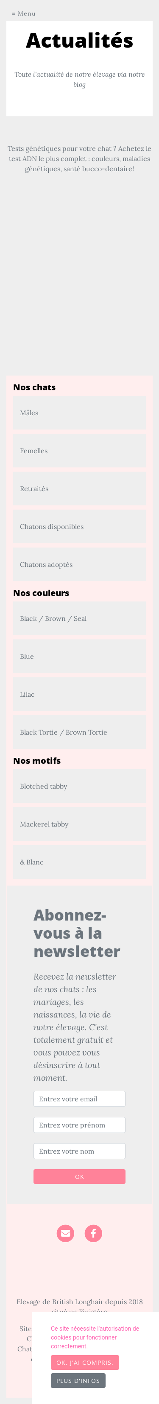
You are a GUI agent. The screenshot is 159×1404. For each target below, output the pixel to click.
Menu (27, 13)
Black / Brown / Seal (53, 618)
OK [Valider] (79, 1177)
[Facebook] (93, 1232)
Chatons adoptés (46, 564)
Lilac (27, 694)
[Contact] (65, 1232)
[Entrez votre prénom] (79, 1125)
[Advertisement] (79, 296)
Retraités (34, 488)
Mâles (29, 412)
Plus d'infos (78, 1381)
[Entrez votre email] (79, 1099)
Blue (27, 656)
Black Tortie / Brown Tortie (63, 732)
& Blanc (32, 862)
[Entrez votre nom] (79, 1151)
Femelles (33, 450)
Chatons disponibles (52, 526)
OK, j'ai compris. (85, 1362)
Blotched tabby (43, 786)
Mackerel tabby (44, 824)
